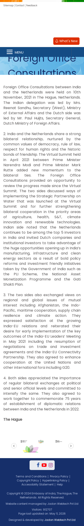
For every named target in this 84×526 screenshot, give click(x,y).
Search (77, 52)
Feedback (31, 5)
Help (60, 484)
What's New (66, 41)
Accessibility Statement (38, 484)
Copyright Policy (28, 480)
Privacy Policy (59, 476)
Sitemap (8, 5)
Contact (19, 5)
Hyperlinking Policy (54, 480)
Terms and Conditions (31, 476)
